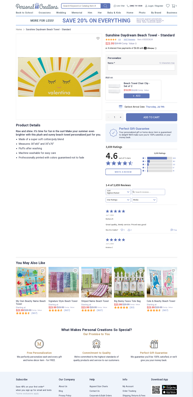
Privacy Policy (65, 395)
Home (130, 12)
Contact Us (95, 391)
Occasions (45, 12)
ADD (138, 95)
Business (172, 12)
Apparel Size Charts (99, 386)
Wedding (61, 12)
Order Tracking (129, 391)
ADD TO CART (151, 117)
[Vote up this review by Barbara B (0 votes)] (122, 230)
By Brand (156, 12)
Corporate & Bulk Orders (101, 395)
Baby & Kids (114, 12)
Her (100, 12)
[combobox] (118, 192)
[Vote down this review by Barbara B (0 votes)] (129, 230)
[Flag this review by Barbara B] (173, 230)
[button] (159, 158)
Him (90, 12)
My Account (128, 386)
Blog (61, 391)
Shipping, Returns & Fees (134, 395)
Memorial (77, 12)
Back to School (24, 12)
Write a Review (123, 171)
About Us (63, 386)
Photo (142, 12)
